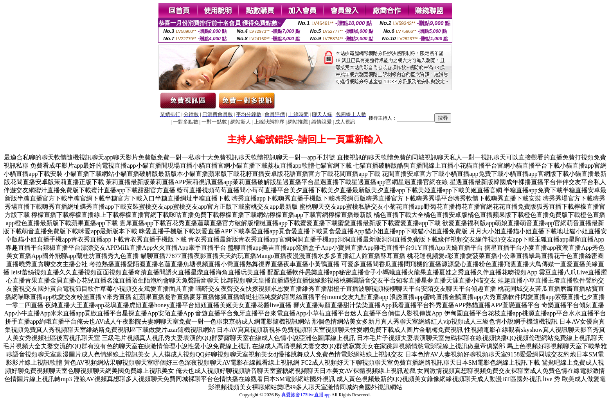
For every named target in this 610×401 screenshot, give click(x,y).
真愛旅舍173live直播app (305, 394)
